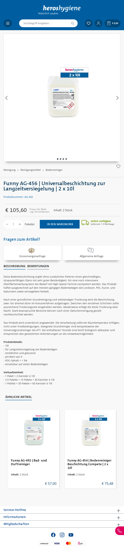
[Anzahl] (13, 224)
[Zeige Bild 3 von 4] (63, 159)
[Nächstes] (117, 97)
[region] (62, 97)
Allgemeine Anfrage (91, 252)
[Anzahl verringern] (7, 224)
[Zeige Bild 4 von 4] (66, 159)
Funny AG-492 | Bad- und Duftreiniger (29, 462)
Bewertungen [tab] (38, 266)
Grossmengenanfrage (32, 252)
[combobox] (43, 23)
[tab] (14, 266)
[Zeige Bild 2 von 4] (60, 159)
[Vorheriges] (6, 97)
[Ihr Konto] (98, 23)
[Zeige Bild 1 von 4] (57, 159)
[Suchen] (73, 23)
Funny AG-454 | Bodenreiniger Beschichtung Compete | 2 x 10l (89, 464)
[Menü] (8, 23)
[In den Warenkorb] (60, 224)
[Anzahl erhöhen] (19, 224)
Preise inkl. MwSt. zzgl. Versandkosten (39, 210)
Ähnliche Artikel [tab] (18, 397)
